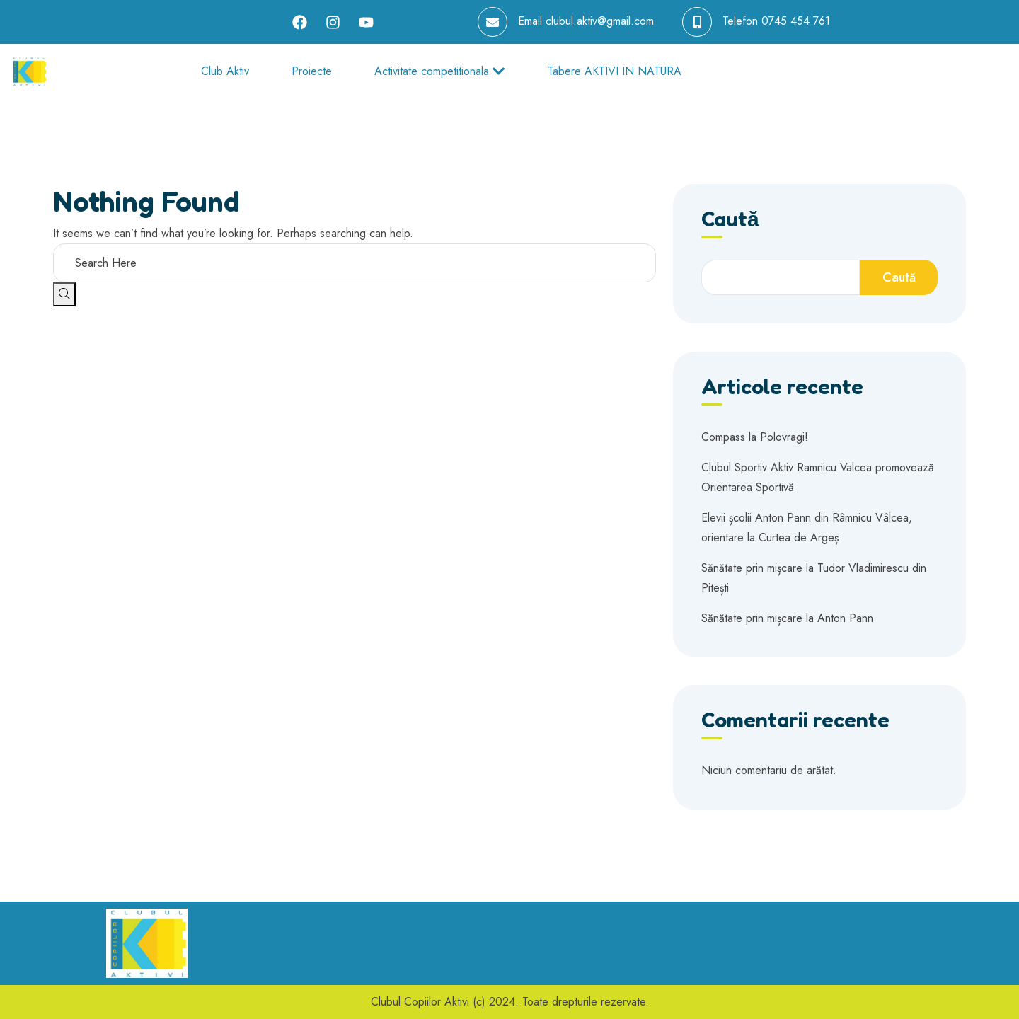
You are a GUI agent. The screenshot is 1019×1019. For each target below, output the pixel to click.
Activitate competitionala (439, 71)
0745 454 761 (795, 21)
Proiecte (312, 71)
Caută (730, 219)
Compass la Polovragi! (754, 437)
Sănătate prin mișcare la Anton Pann (787, 618)
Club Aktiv (225, 71)
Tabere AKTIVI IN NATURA (614, 71)
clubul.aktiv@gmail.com (600, 21)
